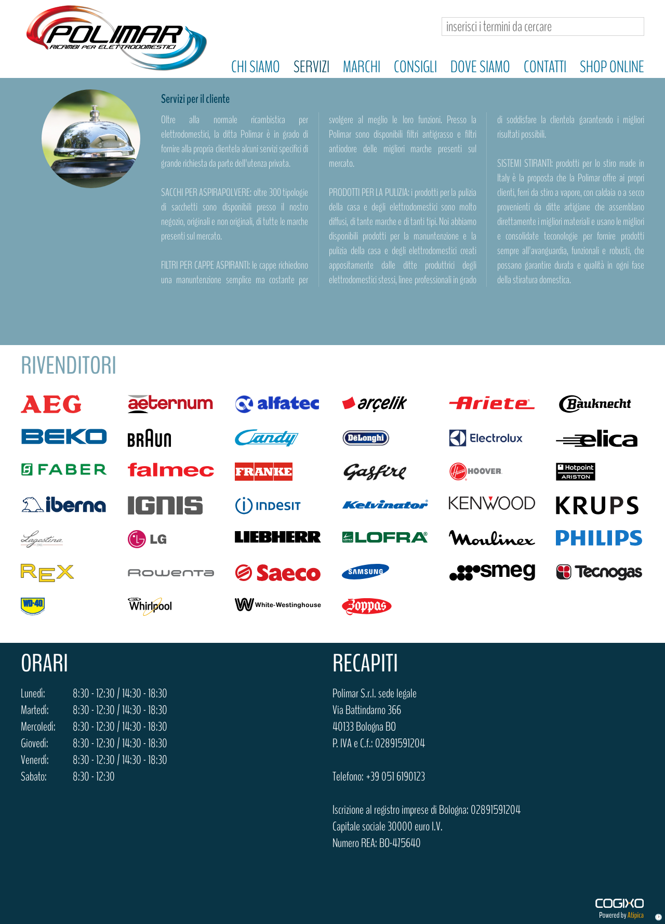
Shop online (612, 67)
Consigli (415, 67)
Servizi (311, 67)
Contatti (545, 67)
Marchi (361, 67)
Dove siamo (480, 67)
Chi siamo (255, 67)
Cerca (632, 27)
